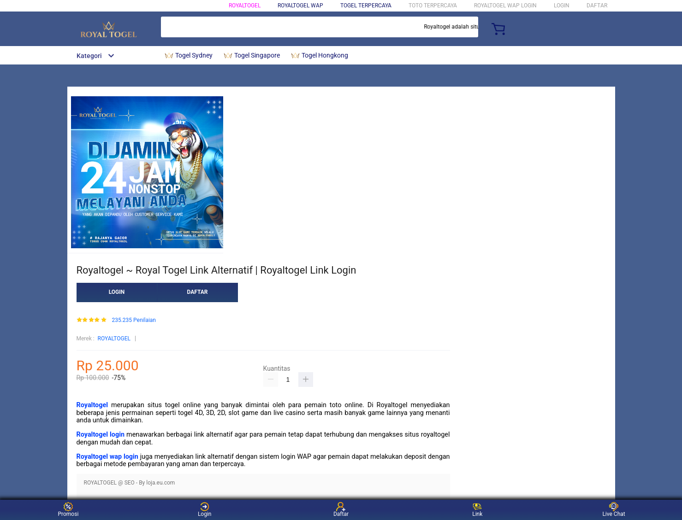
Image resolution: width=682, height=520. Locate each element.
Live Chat (613, 509)
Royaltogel (92, 405)
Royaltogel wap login (107, 457)
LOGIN (561, 5)
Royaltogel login (101, 434)
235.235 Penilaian (134, 320)
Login (205, 509)
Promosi (68, 509)
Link (477, 509)
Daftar (341, 509)
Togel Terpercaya (365, 5)
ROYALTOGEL (245, 5)
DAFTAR (597, 5)
